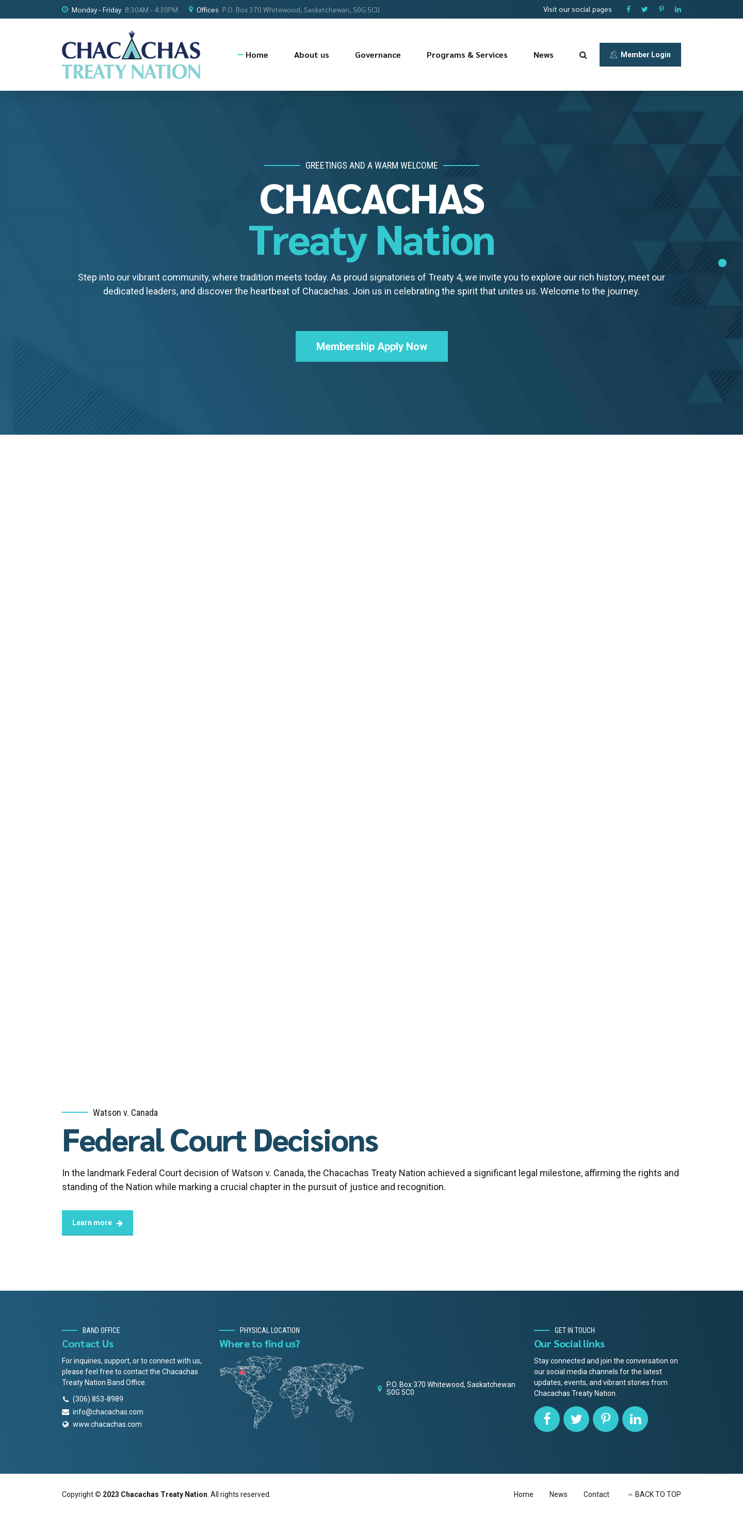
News (544, 54)
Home (257, 54)
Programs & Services (467, 54)
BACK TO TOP (658, 1494)
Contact (596, 1494)
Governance (378, 54)
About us (311, 54)
